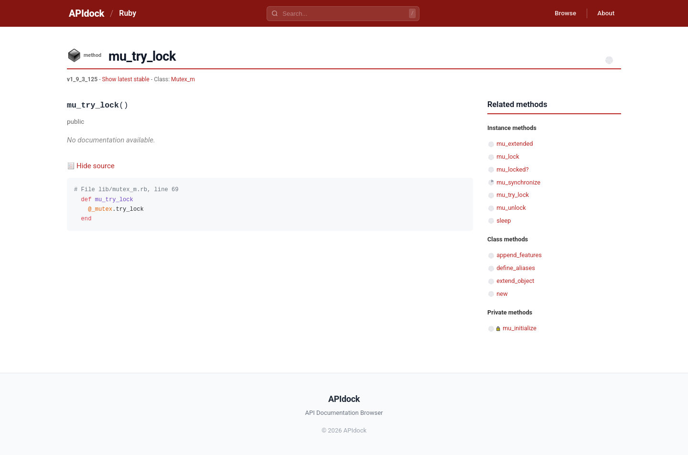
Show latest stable (126, 79)
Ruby (127, 13)
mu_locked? (512, 169)
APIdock (86, 13)
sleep (503, 220)
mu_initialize (520, 328)
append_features (519, 255)
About (604, 13)
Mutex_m (183, 79)
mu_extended (514, 143)
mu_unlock (511, 207)
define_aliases (515, 267)
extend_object (515, 280)
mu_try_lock (512, 194)
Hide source (95, 166)
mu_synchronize (518, 182)
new (501, 293)
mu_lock (507, 156)
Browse (561, 13)
